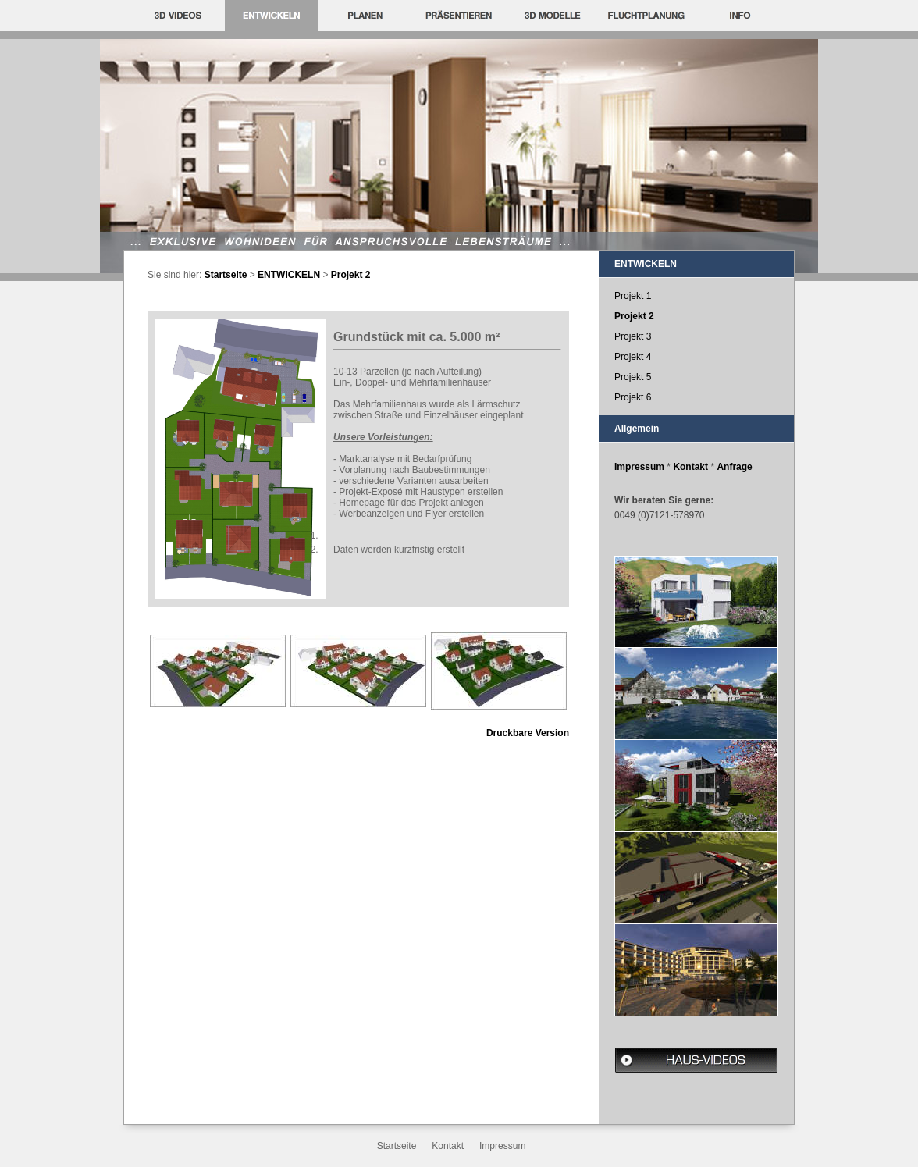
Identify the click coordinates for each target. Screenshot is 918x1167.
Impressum (639, 466)
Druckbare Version (527, 733)
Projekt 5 (632, 377)
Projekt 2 (351, 274)
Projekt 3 (632, 336)
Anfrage (734, 466)
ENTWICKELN (289, 274)
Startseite (226, 274)
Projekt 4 (632, 356)
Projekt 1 (632, 295)
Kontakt (690, 466)
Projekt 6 (632, 397)
